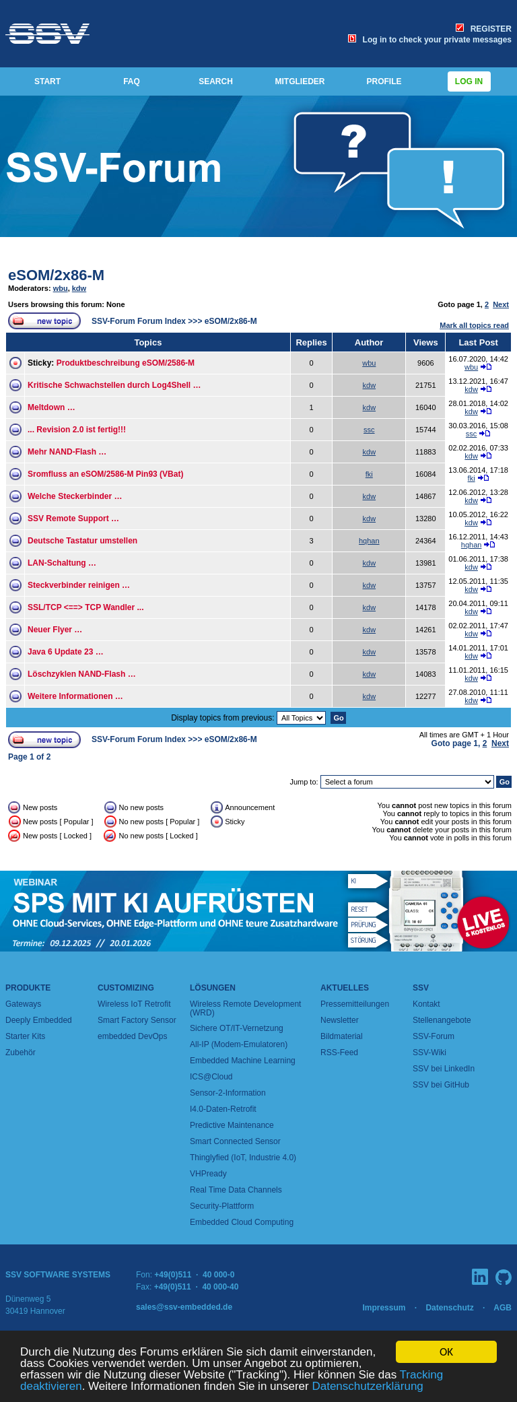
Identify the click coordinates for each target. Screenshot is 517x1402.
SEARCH (216, 81)
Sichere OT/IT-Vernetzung (236, 1028)
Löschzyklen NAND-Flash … (82, 674)
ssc (369, 430)
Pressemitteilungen (354, 1004)
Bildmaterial (341, 1036)
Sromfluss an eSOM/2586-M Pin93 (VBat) (105, 474)
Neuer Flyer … (55, 629)
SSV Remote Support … (73, 518)
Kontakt (426, 1004)
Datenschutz (449, 1307)
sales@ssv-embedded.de (184, 1307)
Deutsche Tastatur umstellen (82, 540)
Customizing (126, 988)
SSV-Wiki (429, 1052)
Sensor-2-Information (228, 1093)
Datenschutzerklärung (367, 1386)
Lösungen (213, 988)
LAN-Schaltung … (62, 563)
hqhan (369, 541)
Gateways (23, 1004)
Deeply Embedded (38, 1020)
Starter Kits (25, 1036)
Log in (469, 81)
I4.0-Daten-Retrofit (223, 1109)
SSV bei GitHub (441, 1085)
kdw (79, 288)
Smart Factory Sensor (137, 1020)
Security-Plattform (222, 1206)
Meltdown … (51, 407)
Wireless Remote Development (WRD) (245, 1008)
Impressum (383, 1307)
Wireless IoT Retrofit (134, 1004)
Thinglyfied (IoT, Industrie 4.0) (243, 1157)
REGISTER (484, 29)
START (47, 81)
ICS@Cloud (211, 1076)
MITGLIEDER (300, 81)
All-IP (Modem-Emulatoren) (238, 1044)
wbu (60, 288)
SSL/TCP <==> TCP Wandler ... (86, 607)
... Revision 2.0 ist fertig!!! (77, 429)
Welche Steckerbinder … (75, 496)
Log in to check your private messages (430, 39)
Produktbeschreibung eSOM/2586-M (126, 363)
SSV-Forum (433, 1036)
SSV (421, 988)
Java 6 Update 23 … (66, 652)
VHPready (208, 1173)
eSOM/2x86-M (56, 275)
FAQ (131, 81)
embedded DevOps (132, 1036)
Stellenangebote (442, 1020)
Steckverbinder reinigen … (79, 585)
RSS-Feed (339, 1052)
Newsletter (339, 1020)
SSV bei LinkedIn (444, 1068)
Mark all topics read (474, 325)
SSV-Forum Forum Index (139, 321)
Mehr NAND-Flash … (67, 452)
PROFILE (383, 81)
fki (369, 474)
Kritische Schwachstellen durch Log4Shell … (114, 385)
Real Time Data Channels (236, 1190)
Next (501, 304)
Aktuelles (344, 988)
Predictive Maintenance (232, 1125)
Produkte (27, 988)
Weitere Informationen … (75, 696)
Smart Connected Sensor (235, 1141)
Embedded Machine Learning (243, 1060)
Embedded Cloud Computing (242, 1222)
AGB (502, 1307)
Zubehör (20, 1052)
